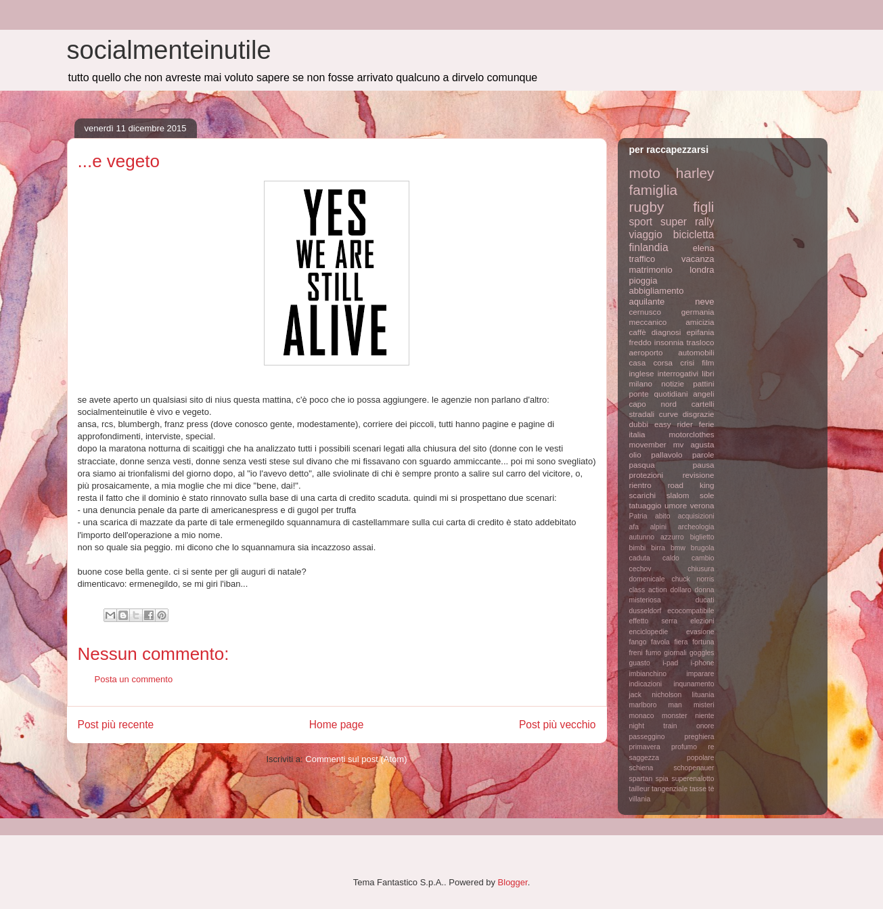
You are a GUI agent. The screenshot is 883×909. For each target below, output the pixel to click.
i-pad (670, 663)
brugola (703, 548)
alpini (658, 527)
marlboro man (655, 705)
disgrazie (699, 413)
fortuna (703, 642)
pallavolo (666, 454)
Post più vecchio (557, 724)
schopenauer (693, 768)
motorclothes (692, 434)
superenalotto (693, 778)
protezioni (646, 474)
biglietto (702, 537)
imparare (701, 674)
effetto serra (653, 621)
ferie (707, 424)
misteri (704, 705)
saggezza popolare (672, 757)
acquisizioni (696, 516)
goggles (701, 653)
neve (704, 301)
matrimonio (651, 270)
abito (663, 516)
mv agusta (694, 444)
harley (695, 173)
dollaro (681, 590)
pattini (703, 383)
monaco (641, 715)
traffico (642, 259)
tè (711, 789)
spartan (641, 778)
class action (648, 590)
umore (675, 505)
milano (640, 383)
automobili (696, 352)
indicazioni (645, 684)
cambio (703, 558)
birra (658, 548)
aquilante (647, 301)
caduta (639, 558)
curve (669, 413)
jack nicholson (655, 695)
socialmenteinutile (169, 50)
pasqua (642, 464)
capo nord (653, 403)
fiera (680, 642)
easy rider (673, 424)
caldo (670, 558)
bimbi (637, 548)
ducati (705, 600)
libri (708, 373)
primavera (644, 747)
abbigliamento (656, 291)
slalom (677, 495)
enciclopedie (649, 632)
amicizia (699, 321)
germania (698, 311)
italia (637, 434)
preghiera (700, 736)
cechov (640, 569)
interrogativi (678, 373)
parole (703, 454)
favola (660, 642)
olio (635, 454)
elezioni (702, 621)
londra (701, 270)
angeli (703, 393)
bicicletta (694, 234)
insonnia (669, 342)
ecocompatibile (690, 611)
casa (637, 362)
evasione (700, 632)
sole (707, 495)
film (708, 362)
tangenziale (669, 789)
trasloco (701, 342)
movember (647, 444)
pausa (704, 464)
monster (674, 715)
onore (705, 726)
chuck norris (693, 579)
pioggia (643, 280)
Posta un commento (134, 679)
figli (703, 207)
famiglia (653, 190)
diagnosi (666, 332)
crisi (687, 362)
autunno (642, 537)
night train (653, 726)
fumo (653, 653)
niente (704, 715)
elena (704, 248)
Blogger (513, 882)
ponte (639, 393)
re (711, 747)
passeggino (647, 736)
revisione (699, 474)
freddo (640, 342)
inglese (641, 373)
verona (702, 505)
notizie (672, 383)
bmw (678, 548)
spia (662, 778)
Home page (336, 724)
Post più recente (116, 724)
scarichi (642, 495)
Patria (638, 516)
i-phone (703, 663)
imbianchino (647, 674)
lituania (703, 695)
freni (636, 653)
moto (644, 173)
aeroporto (646, 352)
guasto (639, 663)
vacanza (697, 259)
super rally (687, 221)
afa (634, 527)
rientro (640, 485)
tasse (697, 789)
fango (638, 642)
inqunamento (693, 684)
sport (641, 221)
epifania (701, 332)
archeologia (696, 527)
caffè (637, 332)
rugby (646, 207)
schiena (641, 768)
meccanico (648, 321)
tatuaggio (645, 505)
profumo (684, 747)
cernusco (645, 311)
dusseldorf (645, 611)
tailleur (639, 789)
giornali (675, 653)
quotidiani (671, 393)
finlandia (649, 247)
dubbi (639, 424)
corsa (663, 362)
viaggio (645, 234)
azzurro (672, 537)
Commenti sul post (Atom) (356, 759)
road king (691, 485)
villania (640, 799)
